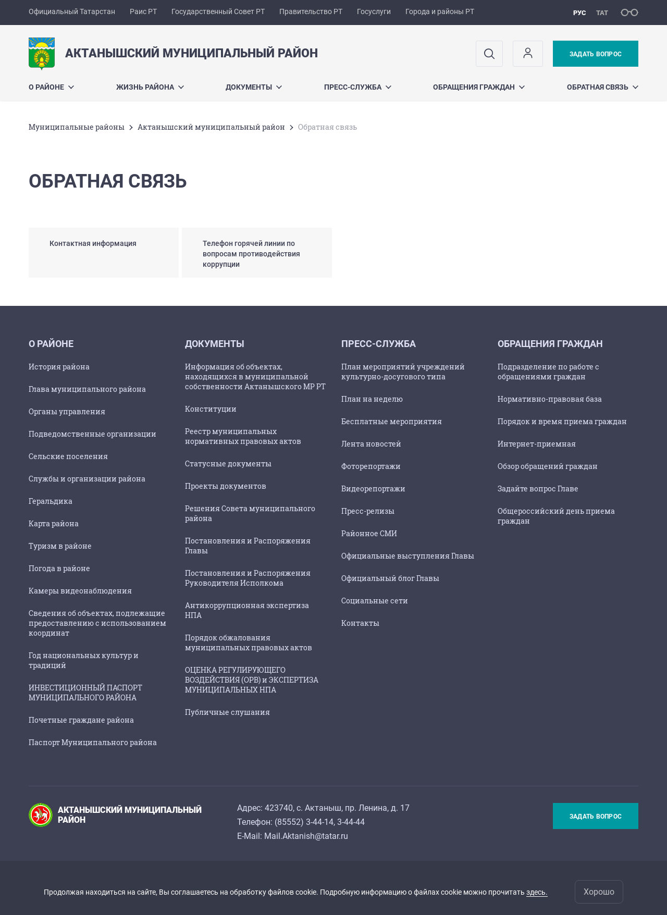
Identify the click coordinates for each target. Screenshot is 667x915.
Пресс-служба (357, 87)
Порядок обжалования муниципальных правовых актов (248, 642)
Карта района (54, 523)
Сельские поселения (68, 456)
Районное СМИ (369, 533)
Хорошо (599, 892)
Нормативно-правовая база (550, 399)
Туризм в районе (60, 546)
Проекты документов (225, 486)
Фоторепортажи (371, 466)
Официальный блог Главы (390, 578)
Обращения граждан (479, 87)
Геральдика (50, 501)
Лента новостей (371, 444)
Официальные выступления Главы (407, 556)
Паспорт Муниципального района (93, 742)
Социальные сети (374, 600)
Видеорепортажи (373, 488)
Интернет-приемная (537, 444)
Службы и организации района (87, 479)
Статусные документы (228, 463)
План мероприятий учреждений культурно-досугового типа (403, 371)
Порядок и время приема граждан (562, 421)
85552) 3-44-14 (305, 822)
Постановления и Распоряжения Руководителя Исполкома (248, 578)
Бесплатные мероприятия (391, 421)
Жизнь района (150, 87)
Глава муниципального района (87, 389)
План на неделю (372, 399)
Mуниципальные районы (77, 127)
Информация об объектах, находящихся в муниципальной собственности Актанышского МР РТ (255, 376)
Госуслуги (374, 11)
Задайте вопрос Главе (538, 488)
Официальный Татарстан (72, 11)
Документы (254, 87)
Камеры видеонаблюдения (80, 591)
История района (59, 367)
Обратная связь (602, 87)
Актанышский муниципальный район (211, 127)
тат (602, 13)
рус (579, 13)
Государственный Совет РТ (218, 11)
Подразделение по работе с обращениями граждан (548, 371)
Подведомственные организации (92, 434)
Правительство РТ (310, 11)
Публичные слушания (227, 712)
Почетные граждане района (81, 720)
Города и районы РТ (439, 11)
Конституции (211, 409)
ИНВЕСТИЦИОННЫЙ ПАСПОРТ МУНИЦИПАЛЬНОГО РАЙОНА (85, 692)
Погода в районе (59, 568)
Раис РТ (143, 11)
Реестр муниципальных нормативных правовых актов (243, 436)
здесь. (537, 892)
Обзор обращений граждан (548, 466)
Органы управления (67, 411)
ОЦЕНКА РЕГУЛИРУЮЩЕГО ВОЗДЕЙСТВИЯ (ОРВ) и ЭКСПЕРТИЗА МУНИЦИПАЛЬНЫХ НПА (251, 680)
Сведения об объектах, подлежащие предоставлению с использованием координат (97, 623)
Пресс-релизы (367, 511)
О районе (51, 87)
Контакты (360, 623)
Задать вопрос (596, 54)
